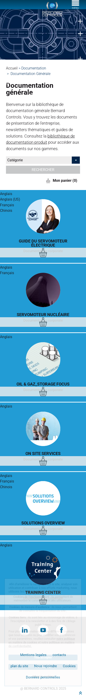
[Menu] (75, 7)
